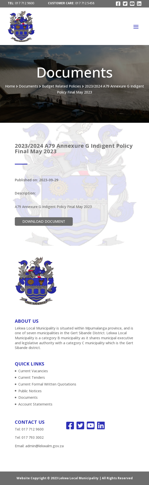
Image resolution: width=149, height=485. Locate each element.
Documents (28, 397)
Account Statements (35, 404)
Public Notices (30, 390)
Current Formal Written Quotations (47, 384)
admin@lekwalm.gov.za (44, 446)
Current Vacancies (33, 370)
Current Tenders (31, 377)
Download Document (43, 221)
